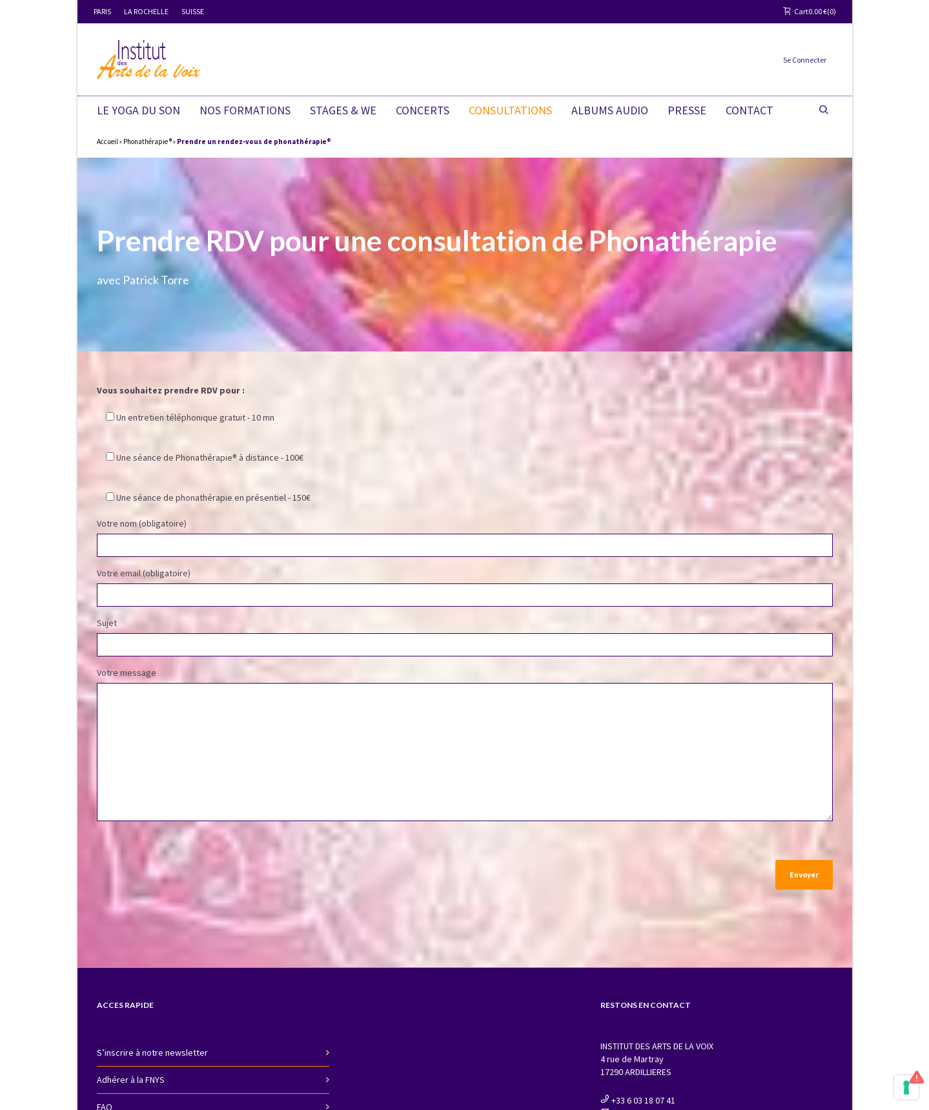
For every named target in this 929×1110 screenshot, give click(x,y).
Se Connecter (804, 60)
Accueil (107, 141)
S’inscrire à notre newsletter (152, 1050)
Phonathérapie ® (147, 141)
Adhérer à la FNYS (131, 1077)
